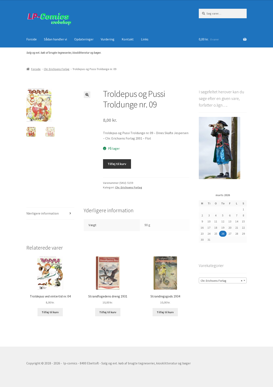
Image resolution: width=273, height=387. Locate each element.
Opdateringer (83, 39)
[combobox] (223, 280)
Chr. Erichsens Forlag (56, 69)
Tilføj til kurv (117, 164)
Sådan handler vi (55, 39)
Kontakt (128, 39)
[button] (87, 94)
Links (144, 39)
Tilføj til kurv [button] (50, 312)
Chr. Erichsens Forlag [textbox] (221, 281)
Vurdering (107, 39)
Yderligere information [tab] (42, 213)
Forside (31, 39)
